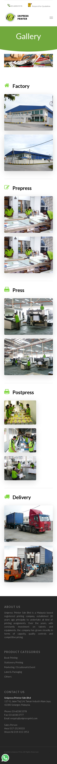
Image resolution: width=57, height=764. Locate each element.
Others (8, 676)
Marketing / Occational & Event (19, 667)
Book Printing (10, 657)
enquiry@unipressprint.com (23, 718)
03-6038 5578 (15, 5)
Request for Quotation (39, 5)
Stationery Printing (13, 662)
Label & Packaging (13, 671)
